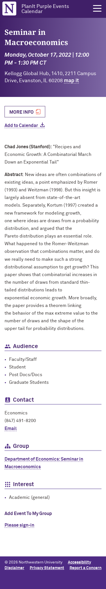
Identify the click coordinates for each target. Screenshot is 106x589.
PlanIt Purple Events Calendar (45, 9)
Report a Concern (85, 568)
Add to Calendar (21, 125)
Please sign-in (19, 525)
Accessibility (79, 562)
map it (71, 80)
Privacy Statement (47, 568)
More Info (21, 112)
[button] (97, 8)
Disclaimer (14, 568)
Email (11, 428)
